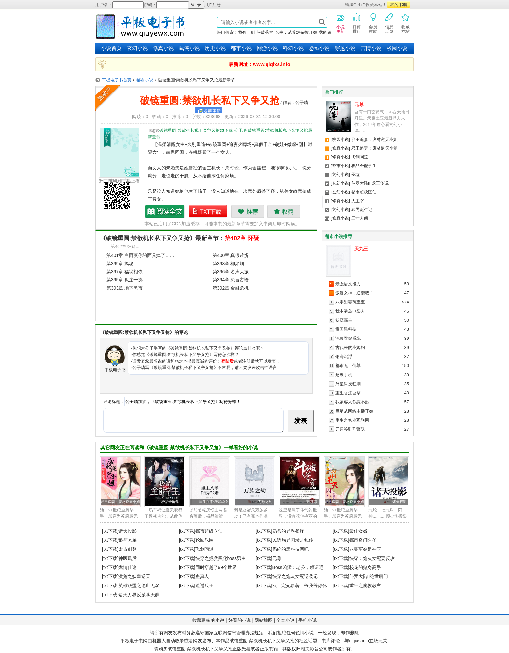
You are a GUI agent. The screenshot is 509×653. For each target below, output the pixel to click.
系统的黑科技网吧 (290, 549)
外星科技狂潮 (348, 383)
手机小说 (307, 620)
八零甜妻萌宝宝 (350, 302)
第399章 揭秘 (119, 263)
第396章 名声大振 (231, 271)
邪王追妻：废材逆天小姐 (374, 139)
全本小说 (285, 620)
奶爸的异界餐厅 (288, 531)
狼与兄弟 (127, 540)
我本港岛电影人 (350, 311)
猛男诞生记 (361, 209)
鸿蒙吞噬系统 (348, 338)
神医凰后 (127, 558)
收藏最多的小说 (208, 620)
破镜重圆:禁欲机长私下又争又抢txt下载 (208, 211)
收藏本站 (405, 23)
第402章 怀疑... (125, 246)
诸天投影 (399, 502)
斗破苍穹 (264, 32)
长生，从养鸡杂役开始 (296, 32)
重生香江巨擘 (348, 392)
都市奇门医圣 (363, 540)
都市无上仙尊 (348, 365)
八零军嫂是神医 (365, 549)
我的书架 (398, 4)
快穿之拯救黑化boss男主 (220, 558)
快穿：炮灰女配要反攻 (372, 558)
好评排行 (357, 23)
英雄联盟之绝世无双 (138, 585)
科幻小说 (293, 48)
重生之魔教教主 (365, 585)
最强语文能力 (348, 283)
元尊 (359, 104)
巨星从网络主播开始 (354, 411)
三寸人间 (359, 218)
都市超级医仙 (364, 192)
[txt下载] (110, 531)
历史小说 (215, 48)
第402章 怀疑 (242, 238)
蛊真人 (202, 576)
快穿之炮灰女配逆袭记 (295, 576)
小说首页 (111, 48)
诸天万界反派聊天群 (138, 594)
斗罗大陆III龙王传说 (370, 183)
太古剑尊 (127, 549)
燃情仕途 (127, 567)
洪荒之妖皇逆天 (134, 576)
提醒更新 (212, 111)
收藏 (283, 211)
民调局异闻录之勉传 (292, 540)
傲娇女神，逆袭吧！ (354, 292)
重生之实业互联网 (352, 420)
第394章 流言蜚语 (231, 279)
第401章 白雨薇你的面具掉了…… (140, 255)
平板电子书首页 (116, 80)
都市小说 (241, 48)
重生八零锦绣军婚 (213, 502)
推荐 (247, 211)
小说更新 (340, 23)
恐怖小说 (319, 48)
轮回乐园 (204, 540)
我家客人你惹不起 (352, 402)
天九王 (361, 248)
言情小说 (371, 48)
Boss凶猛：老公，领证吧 (297, 567)
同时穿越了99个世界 (216, 567)
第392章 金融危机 (231, 287)
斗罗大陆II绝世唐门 (368, 576)
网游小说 (267, 48)
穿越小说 (345, 48)
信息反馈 (389, 23)
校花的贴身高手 (365, 567)
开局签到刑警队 (350, 429)
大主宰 (357, 200)
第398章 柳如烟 (228, 263)
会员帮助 (373, 23)
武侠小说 (189, 48)
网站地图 (264, 620)
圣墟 (355, 174)
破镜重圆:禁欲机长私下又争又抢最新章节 (165, 211)
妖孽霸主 (343, 320)
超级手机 (343, 374)
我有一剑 (246, 32)
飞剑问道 (359, 156)
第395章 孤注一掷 (124, 279)
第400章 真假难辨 (231, 255)
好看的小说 (239, 620)
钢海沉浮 (343, 356)
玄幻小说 (137, 48)
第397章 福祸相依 (124, 271)
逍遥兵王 (204, 585)
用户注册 (212, 4)
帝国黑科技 (345, 329)
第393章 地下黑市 (124, 287)
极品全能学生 (364, 165)
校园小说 (397, 48)
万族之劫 (265, 502)
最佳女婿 (358, 531)
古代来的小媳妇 (350, 347)
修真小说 (163, 48)
